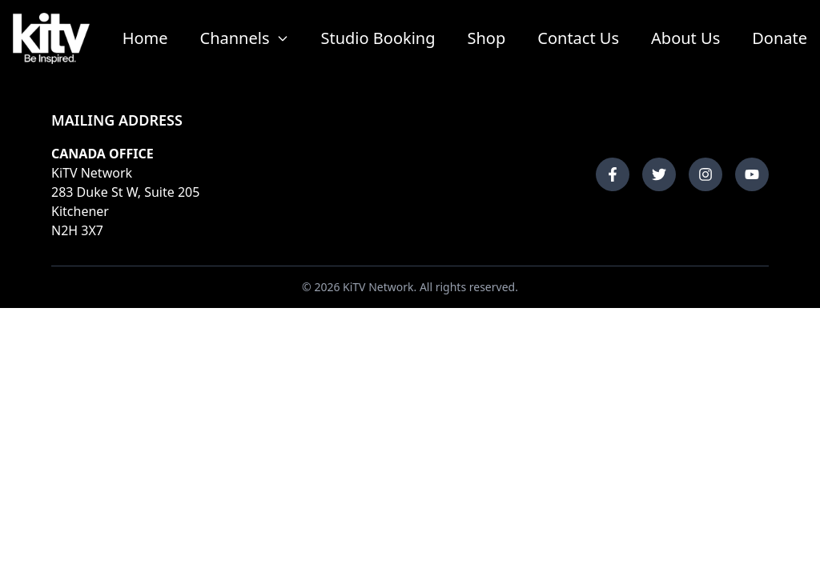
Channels (244, 38)
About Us (685, 38)
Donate (779, 38)
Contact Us (578, 38)
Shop (487, 38)
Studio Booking (378, 38)
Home (145, 38)
